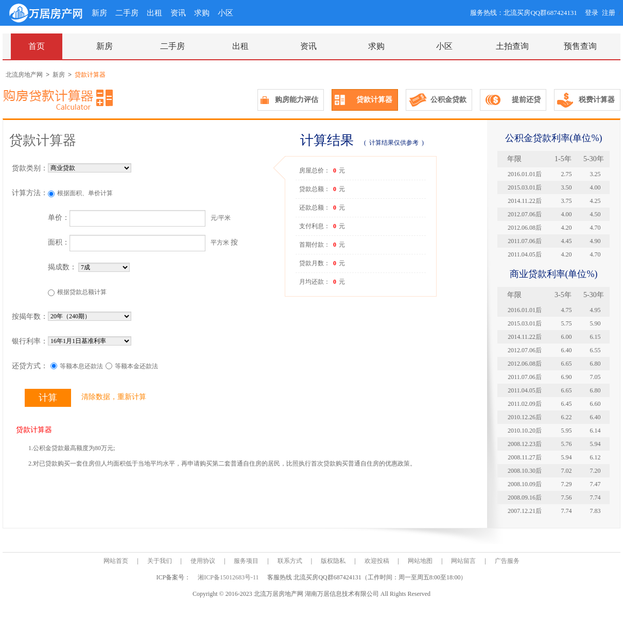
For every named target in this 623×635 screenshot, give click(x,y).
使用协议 (203, 560)
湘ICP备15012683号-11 (229, 577)
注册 (608, 12)
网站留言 (463, 560)
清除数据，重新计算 (113, 397)
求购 (202, 13)
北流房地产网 (24, 74)
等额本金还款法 (136, 366)
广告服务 (507, 560)
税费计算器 (597, 100)
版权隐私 (333, 560)
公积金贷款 (448, 100)
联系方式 (290, 560)
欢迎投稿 (377, 560)
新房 (99, 13)
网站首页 (115, 560)
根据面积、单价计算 (85, 193)
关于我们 (159, 560)
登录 (591, 12)
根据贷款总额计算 (82, 292)
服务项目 (246, 560)
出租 (154, 13)
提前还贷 (526, 100)
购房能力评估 (296, 100)
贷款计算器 (374, 100)
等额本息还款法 (81, 366)
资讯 (178, 13)
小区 (225, 13)
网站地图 (420, 560)
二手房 (127, 13)
